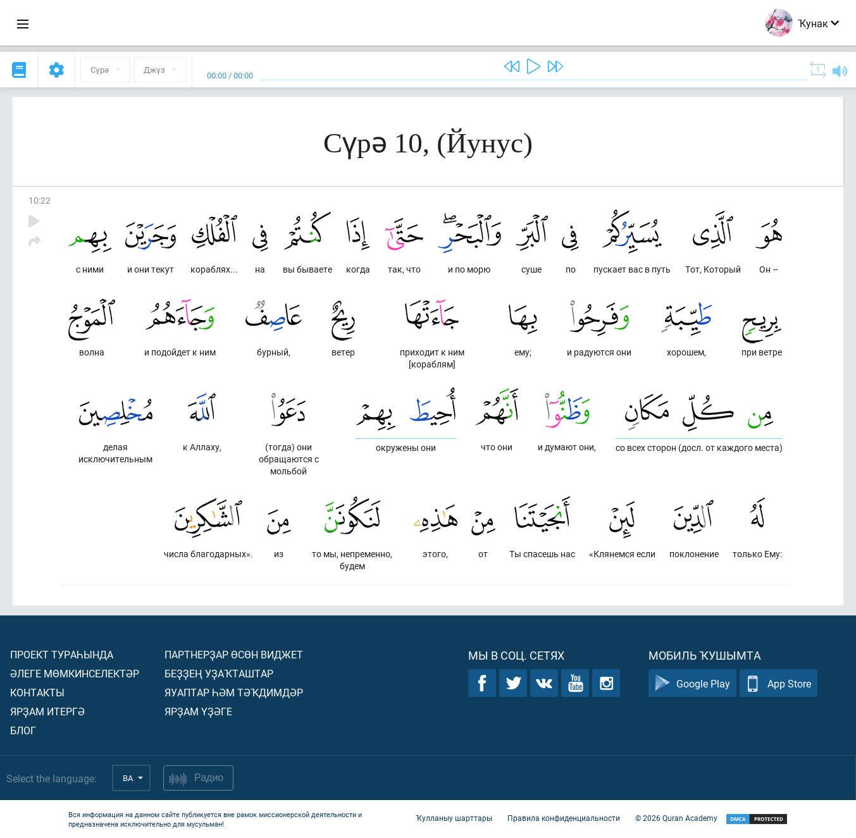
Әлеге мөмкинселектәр (74, 673)
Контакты (37, 692)
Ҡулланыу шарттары (454, 818)
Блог (23, 730)
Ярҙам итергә (47, 711)
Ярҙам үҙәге (198, 711)
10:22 (39, 200)
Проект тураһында (61, 654)
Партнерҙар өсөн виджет (233, 654)
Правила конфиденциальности (563, 818)
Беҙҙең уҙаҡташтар (218, 673)
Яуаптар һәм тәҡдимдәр (233, 692)
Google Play (692, 683)
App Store (778, 683)
